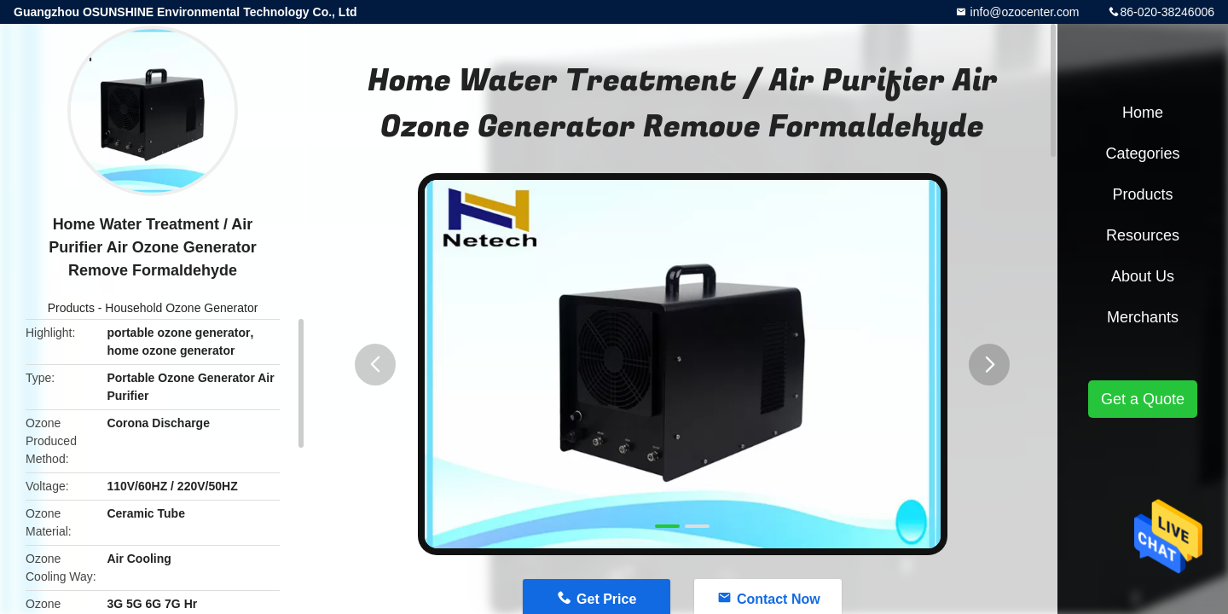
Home (1142, 112)
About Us (1142, 276)
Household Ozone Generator (181, 308)
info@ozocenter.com (1023, 12)
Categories (1142, 153)
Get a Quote (1143, 399)
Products (71, 308)
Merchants (1143, 317)
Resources (1142, 235)
